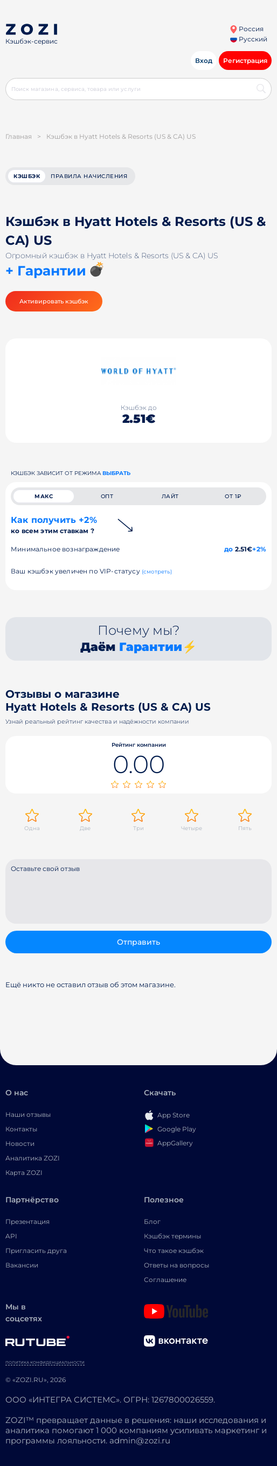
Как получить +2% (54, 525)
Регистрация (245, 60)
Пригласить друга (36, 1251)
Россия (247, 29)
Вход (203, 60)
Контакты (21, 1129)
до (228, 549)
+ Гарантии (45, 271)
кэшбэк (26, 176)
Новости (19, 1143)
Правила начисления (89, 176)
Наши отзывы (28, 1114)
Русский (248, 39)
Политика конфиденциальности (45, 1362)
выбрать (116, 473)
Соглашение (165, 1280)
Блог (152, 1221)
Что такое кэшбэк (174, 1251)
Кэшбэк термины (172, 1236)
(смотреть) (157, 571)
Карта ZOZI (24, 1172)
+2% (259, 549)
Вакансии (21, 1265)
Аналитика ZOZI (32, 1158)
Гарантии (150, 647)
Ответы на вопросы (176, 1265)
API (11, 1236)
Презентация (27, 1221)
